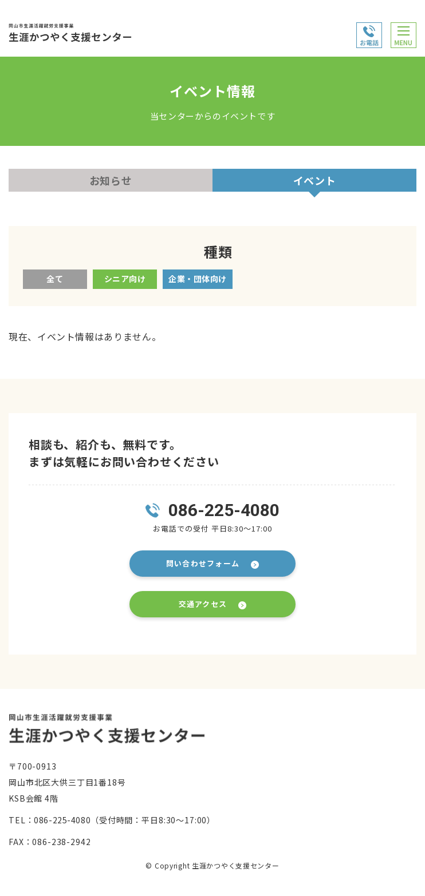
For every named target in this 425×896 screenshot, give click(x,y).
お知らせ (110, 180)
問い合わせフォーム (203, 563)
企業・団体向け (197, 278)
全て (54, 278)
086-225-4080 (224, 510)
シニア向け (125, 278)
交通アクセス (203, 603)
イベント (314, 180)
